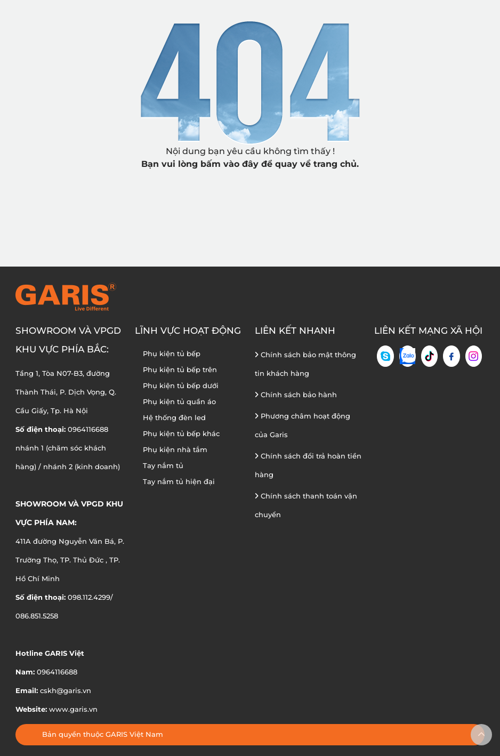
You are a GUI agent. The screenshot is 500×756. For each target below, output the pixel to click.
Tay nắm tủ (163, 465)
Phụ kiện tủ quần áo (179, 401)
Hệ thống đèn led (174, 417)
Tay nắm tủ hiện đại (179, 481)
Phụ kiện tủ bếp (171, 353)
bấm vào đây (229, 164)
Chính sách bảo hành (296, 394)
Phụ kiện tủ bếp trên (180, 369)
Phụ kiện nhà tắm (175, 449)
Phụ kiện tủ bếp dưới (181, 385)
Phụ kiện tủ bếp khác (181, 433)
